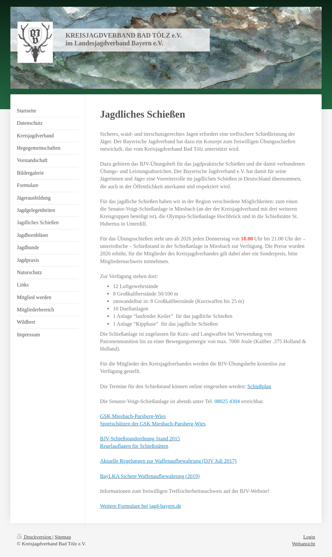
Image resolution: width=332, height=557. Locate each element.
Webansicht (303, 543)
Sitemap (62, 537)
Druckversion (34, 537)
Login (309, 537)
